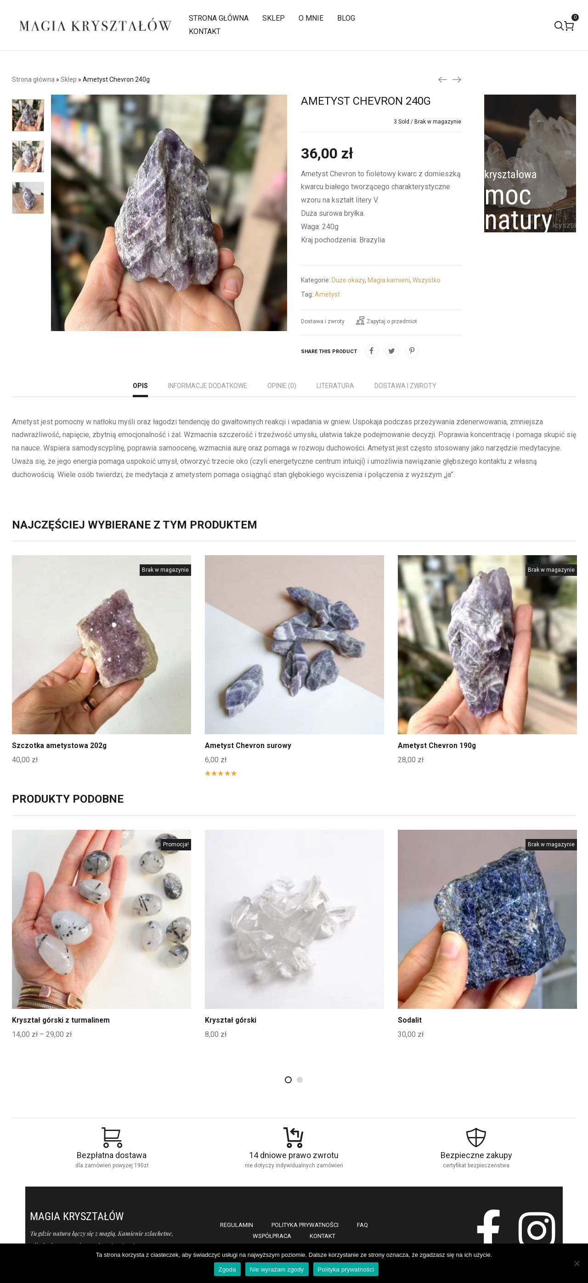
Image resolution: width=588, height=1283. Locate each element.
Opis (140, 385)
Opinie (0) (281, 385)
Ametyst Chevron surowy (249, 745)
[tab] (140, 387)
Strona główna (33, 79)
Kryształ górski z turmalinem (62, 1020)
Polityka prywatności (346, 1269)
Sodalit (410, 1020)
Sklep (69, 79)
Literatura (335, 385)
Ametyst (327, 294)
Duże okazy (348, 280)
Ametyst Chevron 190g (438, 745)
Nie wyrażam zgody (277, 1269)
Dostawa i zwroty (323, 321)
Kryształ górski (231, 1020)
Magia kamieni (389, 280)
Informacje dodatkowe (207, 385)
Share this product (329, 352)
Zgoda (227, 1269)
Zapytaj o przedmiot (386, 320)
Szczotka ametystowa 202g (60, 745)
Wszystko (427, 280)
